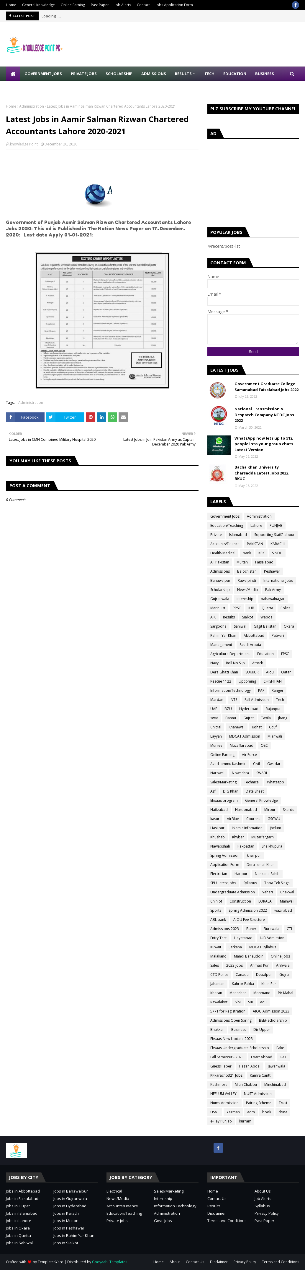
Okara (289, 626)
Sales (214, 965)
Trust (283, 1102)
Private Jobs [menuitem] (84, 73)
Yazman (233, 1112)
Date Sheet (255, 791)
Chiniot (216, 901)
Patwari (278, 635)
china (282, 1112)
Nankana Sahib (267, 873)
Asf (213, 791)
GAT (283, 1057)
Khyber (238, 837)
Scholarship (220, 589)
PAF (261, 690)
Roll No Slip (235, 662)
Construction (240, 901)
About (175, 1261)
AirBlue (233, 818)
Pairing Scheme (258, 1102)
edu (263, 1002)
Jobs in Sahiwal (19, 1242)
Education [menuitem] (234, 73)
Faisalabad (264, 562)
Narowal (217, 772)
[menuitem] (13, 74)
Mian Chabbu (246, 1084)
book (266, 1112)
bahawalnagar (273, 598)
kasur (214, 818)
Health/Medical (222, 552)
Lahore (256, 525)
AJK (213, 617)
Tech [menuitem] (209, 73)
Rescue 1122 (220, 681)
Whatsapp (275, 782)
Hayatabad (243, 937)
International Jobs (278, 580)
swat (214, 717)
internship (245, 598)
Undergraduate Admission (232, 892)
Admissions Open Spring (231, 1020)
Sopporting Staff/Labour (274, 534)
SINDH (277, 552)
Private (216, 534)
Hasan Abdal (249, 1066)
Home (11, 4)
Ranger (277, 690)
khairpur (254, 855)
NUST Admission (258, 1093)
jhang (282, 717)
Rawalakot (218, 1002)
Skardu (288, 809)
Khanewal (237, 727)
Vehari (267, 892)
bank (247, 552)
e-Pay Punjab (221, 1121)
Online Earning (73, 4)
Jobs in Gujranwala (70, 1198)
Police (286, 607)
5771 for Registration (227, 1011)
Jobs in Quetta (18, 1235)
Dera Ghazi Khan (224, 672)
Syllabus (250, 882)
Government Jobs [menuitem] (43, 73)
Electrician (218, 873)
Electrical (114, 1191)
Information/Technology (230, 690)
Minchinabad (275, 1084)
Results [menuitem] (183, 73)
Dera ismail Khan (261, 864)
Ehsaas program (224, 800)
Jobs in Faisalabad (22, 1198)
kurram (245, 1121)
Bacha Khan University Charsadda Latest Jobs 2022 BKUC (261, 472)
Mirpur (270, 809)
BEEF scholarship (273, 1020)
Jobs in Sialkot (65, 1242)
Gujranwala (219, 598)
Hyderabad (248, 708)
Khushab (217, 837)
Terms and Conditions (227, 1220)
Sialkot (247, 617)
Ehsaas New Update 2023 (231, 1038)
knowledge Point (24, 144)
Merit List (217, 607)
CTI (289, 928)
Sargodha (218, 626)
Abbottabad (254, 635)
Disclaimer (216, 1213)
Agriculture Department (230, 653)
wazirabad (283, 910)
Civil (256, 763)
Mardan (216, 699)
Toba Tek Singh (277, 882)
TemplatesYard (50, 1261)
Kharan (216, 992)
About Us (263, 1191)
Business (238, 1029)
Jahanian (217, 983)
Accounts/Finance (225, 543)
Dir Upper (261, 1029)
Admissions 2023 (224, 928)
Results (229, 617)
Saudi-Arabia (250, 644)
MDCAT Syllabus (262, 947)
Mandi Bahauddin (248, 956)
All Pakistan (219, 562)
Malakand (218, 956)
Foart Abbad (261, 1057)
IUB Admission (272, 937)
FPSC (285, 653)
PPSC (237, 607)
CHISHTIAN (272, 681)
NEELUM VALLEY (223, 1093)
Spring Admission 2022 (248, 910)
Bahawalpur (220, 580)
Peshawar (272, 571)
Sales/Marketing (223, 782)
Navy (214, 662)
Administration (31, 106)
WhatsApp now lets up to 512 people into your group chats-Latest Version (265, 443)
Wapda (266, 617)
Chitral (215, 727)
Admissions (220, 571)
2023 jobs (234, 965)
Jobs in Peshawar (68, 1228)
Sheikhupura (272, 846)
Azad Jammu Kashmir (228, 763)
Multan (242, 562)
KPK (261, 552)
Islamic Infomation (247, 827)
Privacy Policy (267, 1213)
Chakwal (287, 892)
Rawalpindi (247, 580)
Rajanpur (273, 708)
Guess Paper (221, 1066)
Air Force (249, 754)
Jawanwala (276, 1066)
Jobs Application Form (174, 4)
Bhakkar (217, 1029)
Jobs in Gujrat (18, 1206)
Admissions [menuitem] (153, 73)
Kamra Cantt (260, 1075)
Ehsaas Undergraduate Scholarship (239, 1047)
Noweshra (240, 772)
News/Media (247, 589)
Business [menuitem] (264, 73)
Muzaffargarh (262, 837)
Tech (280, 699)
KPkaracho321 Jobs (226, 1075)
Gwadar (274, 763)
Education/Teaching (226, 525)
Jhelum (275, 827)
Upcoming (247, 681)
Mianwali (275, 736)
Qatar (286, 672)
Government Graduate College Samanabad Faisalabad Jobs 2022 (267, 386)
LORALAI (265, 901)
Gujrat (248, 717)
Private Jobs (117, 1220)
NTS (234, 699)
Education (265, 653)
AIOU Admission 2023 (271, 1011)
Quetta (267, 607)
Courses (253, 818)
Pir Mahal (285, 992)
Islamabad (238, 534)
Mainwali (287, 901)
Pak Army (273, 589)
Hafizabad (219, 809)
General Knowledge (38, 4)
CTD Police (219, 974)
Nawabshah (220, 846)
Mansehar (237, 992)
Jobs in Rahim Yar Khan (73, 1235)
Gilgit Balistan (265, 626)
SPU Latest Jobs (223, 882)
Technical (252, 782)
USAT (214, 1112)
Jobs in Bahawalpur (70, 1191)
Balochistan (247, 571)
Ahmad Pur (259, 965)
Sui (250, 1002)
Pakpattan (245, 846)
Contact (143, 4)
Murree (216, 745)
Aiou (270, 672)
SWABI (261, 772)
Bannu (230, 717)
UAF (213, 708)
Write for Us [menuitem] (23, 87)
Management (221, 644)
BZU (228, 708)
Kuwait (215, 947)
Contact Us (217, 1198)
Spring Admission (225, 855)
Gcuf (273, 727)
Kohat (257, 727)
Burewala (271, 928)
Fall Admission (257, 699)
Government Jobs (225, 516)
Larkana (235, 947)
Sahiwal (240, 626)
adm (251, 1112)
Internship (163, 1198)
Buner (251, 928)
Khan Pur (268, 983)
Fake (280, 1047)
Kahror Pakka (243, 983)
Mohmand (261, 992)
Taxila (266, 717)
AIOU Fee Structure (249, 919)
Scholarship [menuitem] (119, 73)
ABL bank (218, 919)
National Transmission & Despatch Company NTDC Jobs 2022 (264, 414)
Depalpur (264, 974)
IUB (251, 607)
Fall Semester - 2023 (227, 1057)
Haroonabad (246, 809)
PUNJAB (276, 525)
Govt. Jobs (163, 1220)
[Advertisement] (253, 181)
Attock (257, 662)
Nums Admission (224, 1102)
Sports (215, 910)
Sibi (238, 1002)
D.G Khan (230, 791)
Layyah (216, 736)
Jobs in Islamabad (21, 1213)
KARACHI (277, 543)
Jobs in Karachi (66, 1213)
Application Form (224, 864)
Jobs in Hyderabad (69, 1206)
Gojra (284, 974)
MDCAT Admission (244, 736)
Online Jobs (280, 956)
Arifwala (283, 965)
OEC (264, 745)
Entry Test (218, 937)
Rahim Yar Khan (223, 635)
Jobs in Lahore (18, 1220)
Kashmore (218, 1084)
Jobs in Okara (18, 1228)
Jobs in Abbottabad (23, 1191)
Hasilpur (217, 827)
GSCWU (274, 818)
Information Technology (175, 1206)
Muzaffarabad (241, 745)
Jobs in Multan (65, 1220)
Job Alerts (123, 4)
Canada (242, 974)
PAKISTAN (255, 543)
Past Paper (100, 4)
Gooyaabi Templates (109, 1261)
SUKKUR (252, 672)
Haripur (241, 873)
